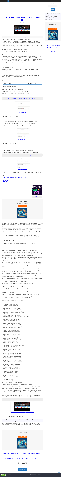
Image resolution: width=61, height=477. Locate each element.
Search (52, 9)
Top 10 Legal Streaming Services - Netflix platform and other (16, 177)
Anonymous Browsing (22, 205)
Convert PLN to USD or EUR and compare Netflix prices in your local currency (23, 155)
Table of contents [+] (22, 37)
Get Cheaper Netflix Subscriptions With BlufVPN (22, 399)
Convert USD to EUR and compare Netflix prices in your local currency (23, 98)
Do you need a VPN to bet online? (53, 45)
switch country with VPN (20, 458)
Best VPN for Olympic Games (53, 47)
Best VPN (31, 1)
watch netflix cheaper (35, 458)
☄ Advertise (39, 474)
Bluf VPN (6, 181)
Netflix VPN (28, 458)
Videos (9, 474)
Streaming (25, 22)
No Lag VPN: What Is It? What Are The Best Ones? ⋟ (32, 453)
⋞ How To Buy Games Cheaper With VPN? (10, 453)
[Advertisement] (22, 8)
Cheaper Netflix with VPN (10, 458)
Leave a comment (22, 469)
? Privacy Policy (33, 474)
